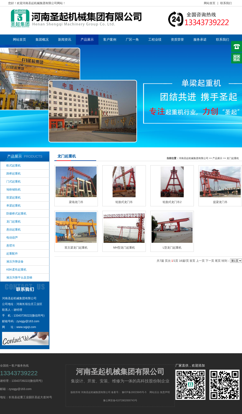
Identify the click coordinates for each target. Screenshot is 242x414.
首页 (192, 260)
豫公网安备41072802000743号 (120, 400)
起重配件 (12, 253)
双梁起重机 (13, 197)
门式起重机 (13, 181)
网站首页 (209, 3)
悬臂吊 (10, 245)
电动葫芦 (12, 237)
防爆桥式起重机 (16, 213)
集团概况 (42, 39)
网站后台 (154, 392)
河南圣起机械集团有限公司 (193, 158)
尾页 (218, 260)
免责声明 (165, 392)
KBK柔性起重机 (16, 269)
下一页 (209, 260)
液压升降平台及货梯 (19, 277)
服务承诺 (200, 39)
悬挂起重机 (13, 229)
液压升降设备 (15, 261)
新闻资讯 (64, 39)
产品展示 (87, 39)
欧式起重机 (13, 165)
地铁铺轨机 (13, 189)
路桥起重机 (13, 173)
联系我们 (226, 3)
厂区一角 (132, 39)
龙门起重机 (13, 221)
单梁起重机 (13, 205)
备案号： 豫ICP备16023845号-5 (128, 392)
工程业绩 (154, 39)
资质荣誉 (177, 39)
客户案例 (109, 39)
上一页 (200, 260)
